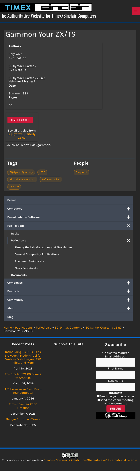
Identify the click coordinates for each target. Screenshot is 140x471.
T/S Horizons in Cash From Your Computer (23, 391)
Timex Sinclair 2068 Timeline (23, 406)
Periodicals (72, 241)
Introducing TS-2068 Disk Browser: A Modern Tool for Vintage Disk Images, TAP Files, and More (23, 357)
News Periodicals (26, 269)
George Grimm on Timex (23, 419)
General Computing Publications (37, 255)
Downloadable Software (70, 218)
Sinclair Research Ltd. (22, 180)
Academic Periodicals (29, 262)
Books (15, 234)
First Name (115, 368)
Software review (51, 180)
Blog (10, 317)
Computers (70, 209)
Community (70, 300)
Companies (70, 283)
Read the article (20, 120)
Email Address (115, 356)
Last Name (115, 380)
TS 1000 (14, 187)
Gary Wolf (81, 173)
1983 (42, 173)
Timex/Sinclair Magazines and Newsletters (44, 248)
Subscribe (115, 408)
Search (12, 200)
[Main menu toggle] (136, 11)
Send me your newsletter (117, 396)
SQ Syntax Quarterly (22, 67)
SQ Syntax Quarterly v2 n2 (27, 78)
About (70, 309)
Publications (70, 226)
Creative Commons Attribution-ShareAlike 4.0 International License (90, 460)
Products (70, 292)
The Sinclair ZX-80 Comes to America (23, 375)
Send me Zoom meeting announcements (117, 401)
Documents (19, 275)
